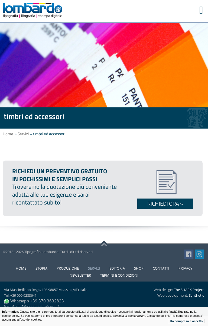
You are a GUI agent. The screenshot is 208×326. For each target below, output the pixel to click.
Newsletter (80, 275)
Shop (139, 268)
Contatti (161, 268)
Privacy (185, 268)
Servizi (23, 134)
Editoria (117, 268)
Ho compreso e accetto (186, 321)
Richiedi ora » (165, 203)
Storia (41, 268)
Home (8, 134)
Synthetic (196, 295)
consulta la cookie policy (129, 315)
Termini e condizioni (119, 275)
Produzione (68, 268)
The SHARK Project (189, 289)
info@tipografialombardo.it (37, 306)
